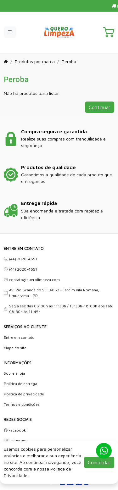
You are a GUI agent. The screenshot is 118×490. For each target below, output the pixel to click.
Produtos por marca (35, 61)
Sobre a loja (14, 373)
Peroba (69, 61)
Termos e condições (22, 404)
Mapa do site (15, 347)
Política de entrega (20, 383)
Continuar (99, 107)
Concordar (99, 462)
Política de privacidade (24, 394)
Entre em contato (19, 337)
